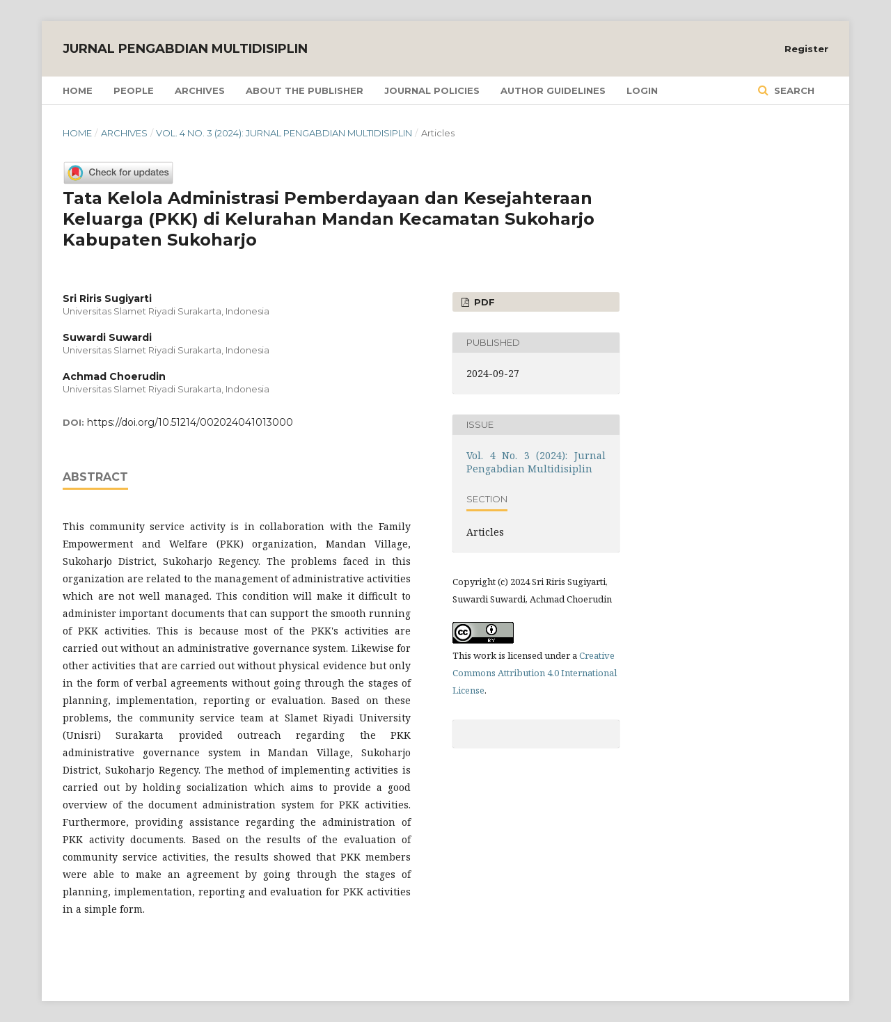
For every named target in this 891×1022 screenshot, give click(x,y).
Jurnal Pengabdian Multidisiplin (185, 48)
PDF (483, 302)
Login (642, 90)
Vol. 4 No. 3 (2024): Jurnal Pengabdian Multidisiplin (284, 132)
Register (806, 48)
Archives (200, 90)
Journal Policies (432, 90)
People (133, 90)
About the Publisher (304, 90)
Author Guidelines (553, 90)
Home (78, 90)
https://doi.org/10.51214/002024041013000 (190, 422)
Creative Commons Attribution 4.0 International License (534, 672)
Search (792, 90)
